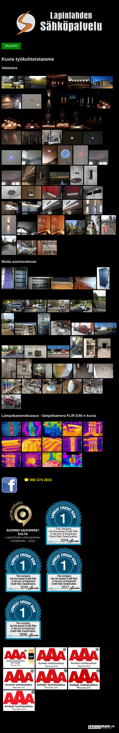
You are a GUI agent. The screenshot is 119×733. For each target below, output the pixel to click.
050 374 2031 (41, 480)
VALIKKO (11, 46)
